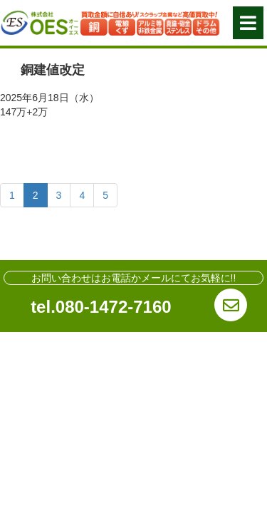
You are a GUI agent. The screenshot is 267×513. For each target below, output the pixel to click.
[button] (248, 22)
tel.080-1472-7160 (101, 306)
